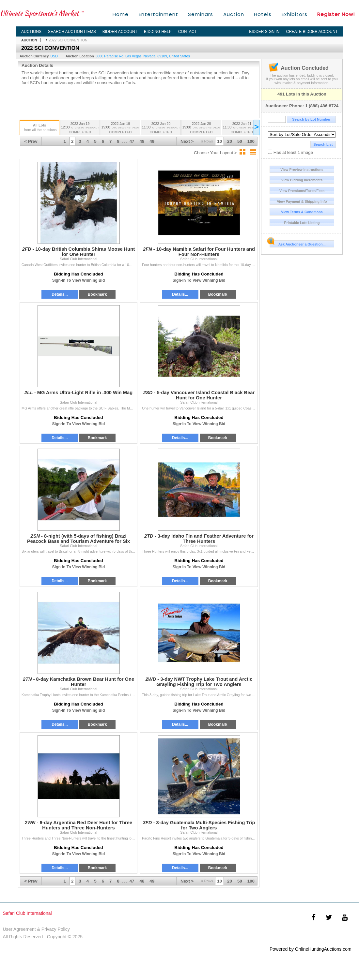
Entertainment (158, 14)
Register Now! (336, 14)
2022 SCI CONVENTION (68, 40)
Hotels (263, 14)
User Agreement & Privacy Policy (36, 929)
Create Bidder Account (312, 31)
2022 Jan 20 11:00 (160, 128)
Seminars (200, 14)
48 (142, 141)
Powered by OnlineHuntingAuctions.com (310, 949)
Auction (233, 14)
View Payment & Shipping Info (302, 201)
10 (219, 141)
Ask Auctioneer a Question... (297, 243)
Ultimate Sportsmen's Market (42, 13)
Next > (187, 141)
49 (151, 141)
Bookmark (97, 294)
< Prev (30, 141)
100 (251, 141)
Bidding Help (158, 31)
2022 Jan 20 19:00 (201, 128)
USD (54, 56)
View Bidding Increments (302, 180)
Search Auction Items (72, 31)
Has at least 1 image (290, 152)
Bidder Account (119, 31)
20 (229, 141)
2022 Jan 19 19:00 (120, 128)
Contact (187, 31)
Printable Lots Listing (302, 223)
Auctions (31, 31)
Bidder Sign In (264, 31)
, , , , (143, 56)
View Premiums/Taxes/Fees (301, 191)
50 (239, 141)
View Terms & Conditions (302, 212)
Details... (60, 294)
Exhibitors (294, 14)
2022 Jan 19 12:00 (80, 128)
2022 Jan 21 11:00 (241, 128)
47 (132, 141)
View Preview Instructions (301, 169)
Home (121, 14)
